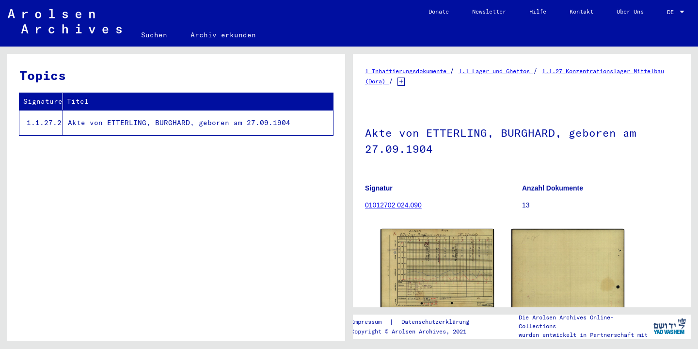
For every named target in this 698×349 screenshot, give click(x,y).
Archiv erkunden (223, 35)
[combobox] (676, 12)
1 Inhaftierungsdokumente (407, 71)
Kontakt (581, 11)
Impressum (366, 321)
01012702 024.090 (393, 205)
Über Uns (630, 11)
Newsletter (489, 11)
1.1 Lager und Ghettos (496, 71)
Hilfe (537, 11)
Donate (438, 11)
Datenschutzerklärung (435, 321)
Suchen (154, 35)
